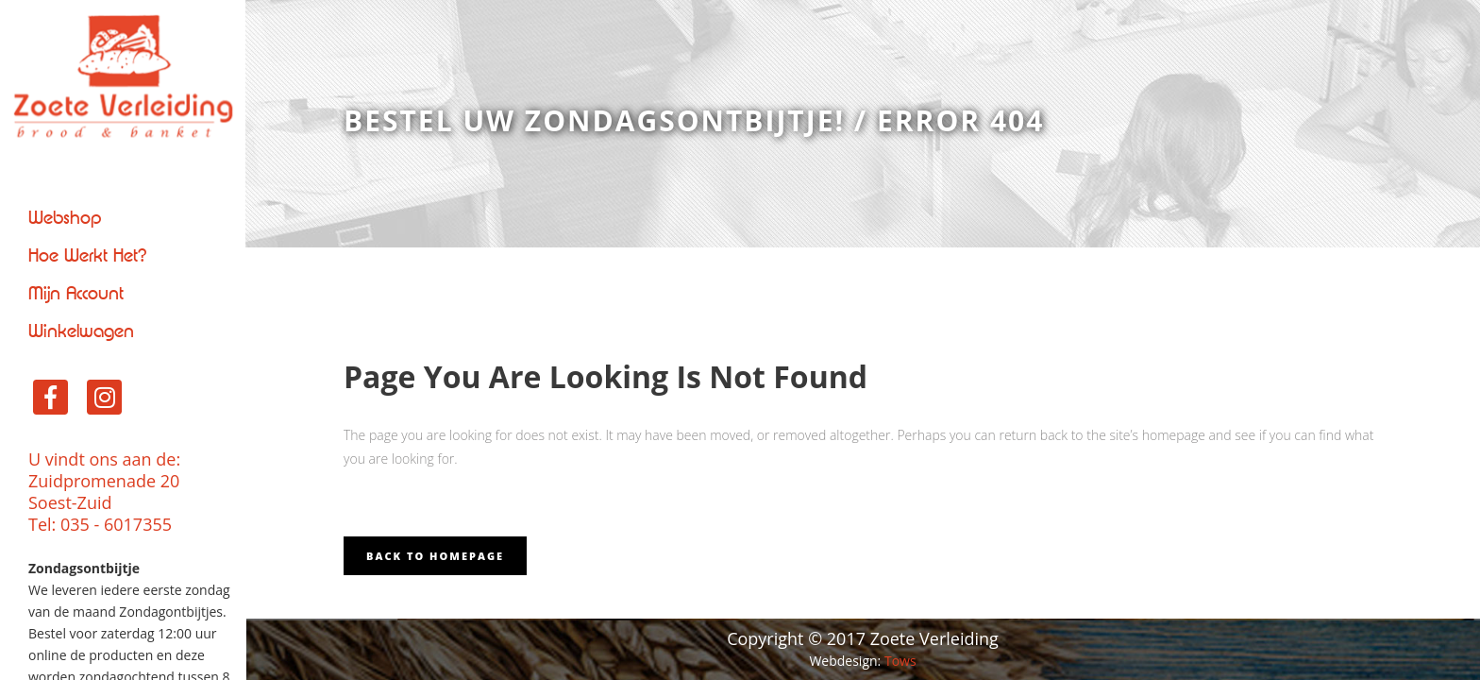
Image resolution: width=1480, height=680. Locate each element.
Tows (900, 661)
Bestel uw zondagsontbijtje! (594, 120)
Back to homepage (435, 556)
